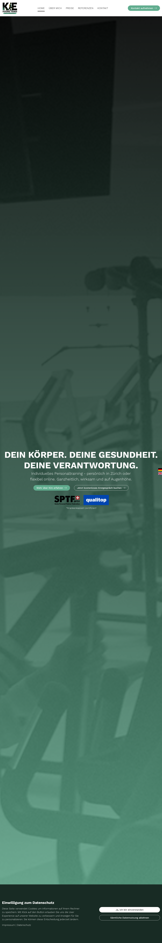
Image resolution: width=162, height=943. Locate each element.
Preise (70, 8)
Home (41, 8)
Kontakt (102, 8)
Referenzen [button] (85, 8)
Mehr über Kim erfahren (52, 488)
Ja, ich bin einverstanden (130, 909)
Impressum (8, 925)
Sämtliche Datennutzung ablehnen (129, 917)
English (160, 473)
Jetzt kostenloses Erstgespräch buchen (101, 488)
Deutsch (160, 469)
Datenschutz (24, 925)
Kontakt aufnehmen (144, 8)
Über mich (55, 8)
